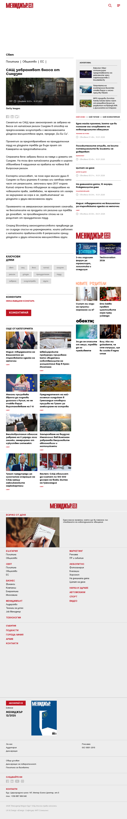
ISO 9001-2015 (88, 748)
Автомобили (77, 592)
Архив (9, 639)
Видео (73, 601)
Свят (10, 55)
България (12, 551)
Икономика (11, 595)
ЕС (7, 575)
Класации (74, 571)
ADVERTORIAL (85, 63)
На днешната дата (79, 578)
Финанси (10, 584)
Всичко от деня (16, 515)
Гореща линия (14, 635)
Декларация (11, 751)
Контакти (12, 643)
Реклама (74, 554)
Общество (11, 558)
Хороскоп (74, 575)
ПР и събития (76, 558)
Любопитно (77, 564)
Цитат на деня (77, 582)
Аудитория (11, 748)
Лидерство (11, 604)
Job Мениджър (13, 612)
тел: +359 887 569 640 (16, 796)
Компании (11, 588)
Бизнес (10, 581)
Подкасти (12, 630)
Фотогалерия (77, 567)
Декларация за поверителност (21, 764)
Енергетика (12, 591)
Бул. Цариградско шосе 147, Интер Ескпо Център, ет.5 (32, 793)
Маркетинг (76, 551)
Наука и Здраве (79, 588)
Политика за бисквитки (17, 767)
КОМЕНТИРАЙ (18, 313)
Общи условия (12, 761)
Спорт (73, 596)
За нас (9, 744)
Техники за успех (14, 608)
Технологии (13, 617)
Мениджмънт (14, 601)
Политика (11, 554)
